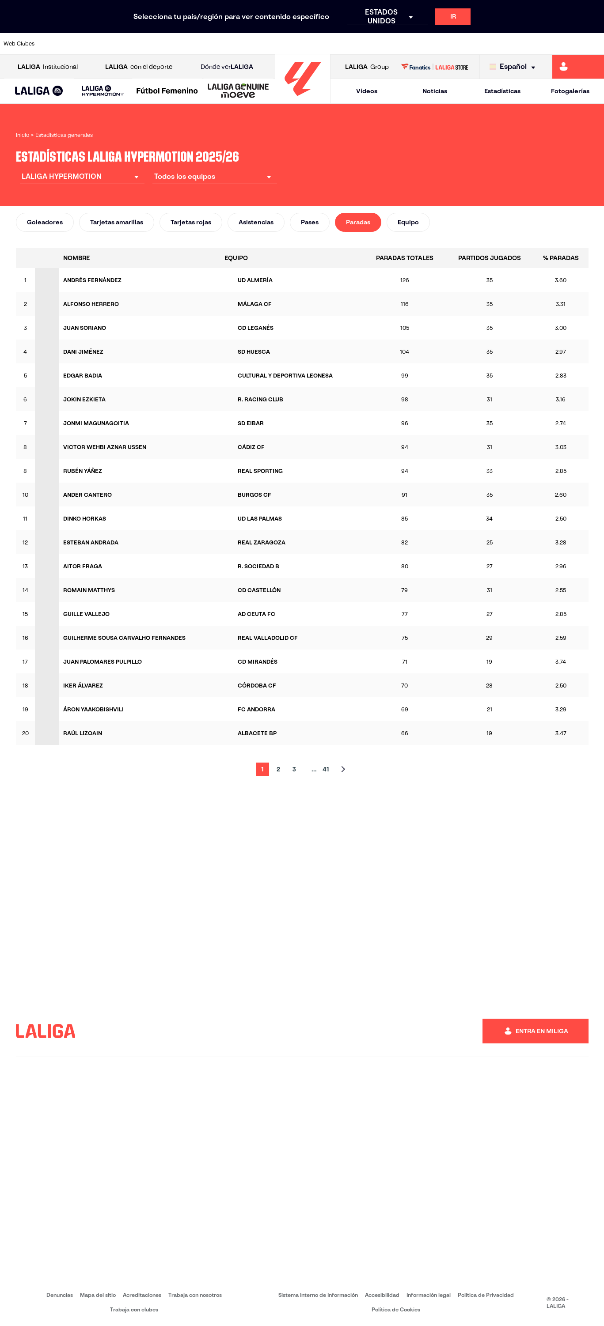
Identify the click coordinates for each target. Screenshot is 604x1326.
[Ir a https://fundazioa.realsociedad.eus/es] (593, 43)
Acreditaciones (142, 1295)
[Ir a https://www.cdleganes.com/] (208, 43)
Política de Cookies (396, 1309)
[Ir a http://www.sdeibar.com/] (491, 43)
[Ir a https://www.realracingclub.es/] (388, 43)
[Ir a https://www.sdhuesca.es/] (516, 43)
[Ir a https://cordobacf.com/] (259, 43)
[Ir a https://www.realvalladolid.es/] (542, 43)
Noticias (434, 90)
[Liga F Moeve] (167, 91)
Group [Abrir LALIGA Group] (367, 67)
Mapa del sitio (98, 1295)
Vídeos (366, 90)
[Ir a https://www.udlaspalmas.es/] (362, 43)
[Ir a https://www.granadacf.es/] (285, 43)
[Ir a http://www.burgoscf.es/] (105, 43)
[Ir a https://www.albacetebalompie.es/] (53, 43)
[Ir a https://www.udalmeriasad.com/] (79, 43)
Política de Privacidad (486, 1295)
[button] (39, 91)
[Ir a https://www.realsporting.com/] (439, 43)
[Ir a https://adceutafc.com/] (182, 43)
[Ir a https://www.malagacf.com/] (310, 43)
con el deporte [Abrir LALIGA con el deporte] (138, 67)
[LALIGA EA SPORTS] (39, 91)
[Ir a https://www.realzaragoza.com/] (465, 43)
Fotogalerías (570, 90)
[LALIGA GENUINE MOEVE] (238, 91)
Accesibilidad (382, 1295)
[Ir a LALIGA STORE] (434, 67)
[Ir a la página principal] (302, 99)
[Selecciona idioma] (514, 67)
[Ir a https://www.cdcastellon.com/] (156, 43)
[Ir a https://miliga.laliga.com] (578, 67)
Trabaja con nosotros (195, 1295)
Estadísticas (502, 90)
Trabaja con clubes (134, 1309)
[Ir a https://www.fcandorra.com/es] (568, 43)
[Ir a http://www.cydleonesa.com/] (233, 43)
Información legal (428, 1295)
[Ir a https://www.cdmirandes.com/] (336, 43)
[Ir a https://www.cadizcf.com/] (130, 43)
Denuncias (59, 1295)
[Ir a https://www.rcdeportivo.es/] (413, 43)
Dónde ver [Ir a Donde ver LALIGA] (227, 67)
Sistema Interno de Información (318, 1295)
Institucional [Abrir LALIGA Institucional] (48, 67)
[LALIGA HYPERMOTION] (103, 91)
